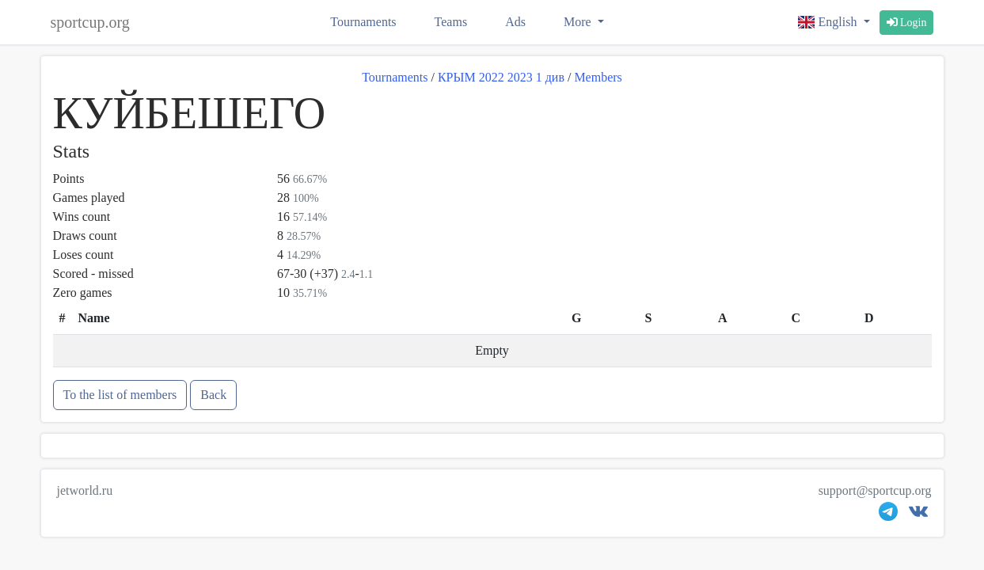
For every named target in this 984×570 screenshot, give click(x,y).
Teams (451, 21)
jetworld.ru (85, 490)
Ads (515, 21)
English (829, 21)
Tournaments (363, 21)
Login (907, 22)
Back (213, 394)
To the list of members (120, 394)
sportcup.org (90, 22)
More (579, 21)
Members (597, 77)
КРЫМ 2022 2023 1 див (501, 77)
